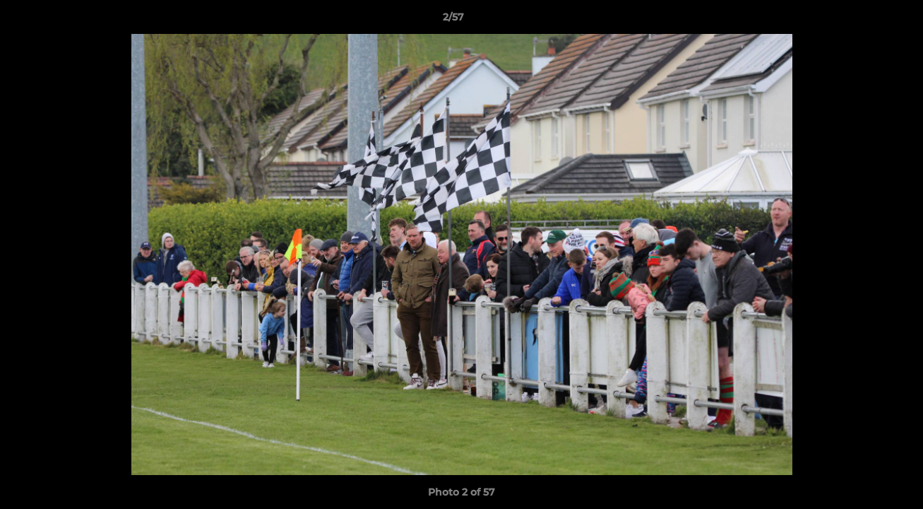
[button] (863, 20)
